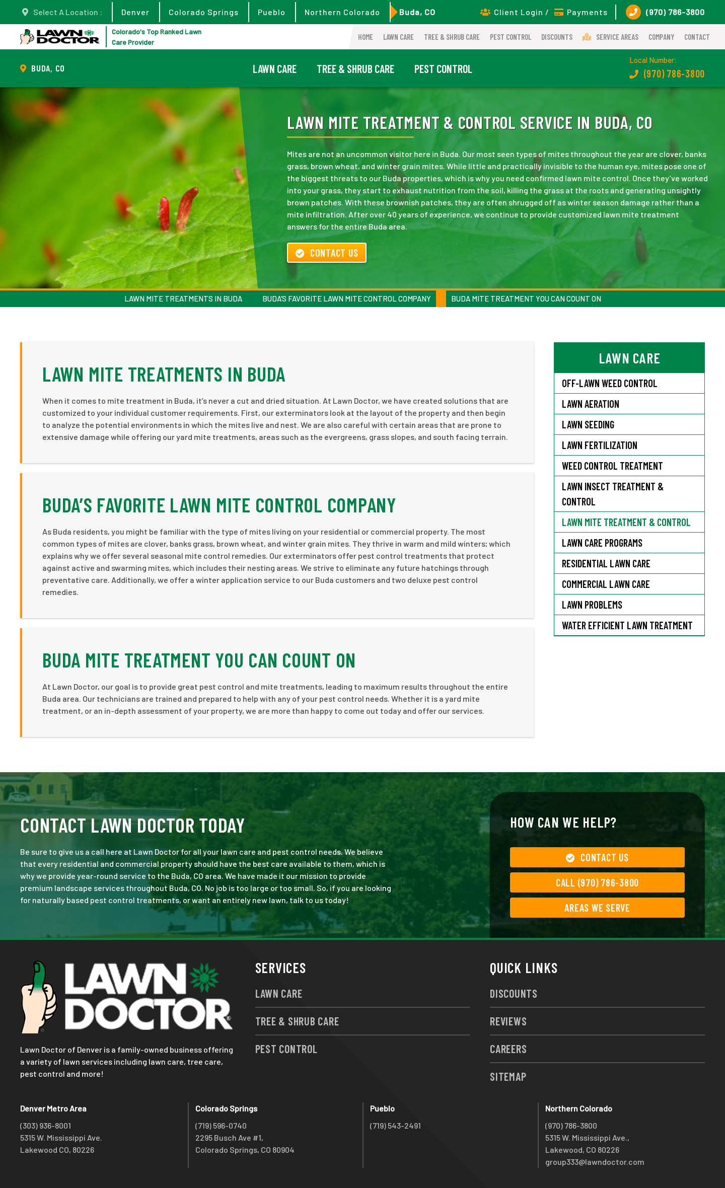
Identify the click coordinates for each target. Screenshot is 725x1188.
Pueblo (271, 12)
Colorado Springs (204, 12)
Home (365, 36)
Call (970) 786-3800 (597, 882)
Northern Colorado (342, 12)
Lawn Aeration (591, 404)
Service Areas (610, 36)
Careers (508, 1048)
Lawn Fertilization (599, 445)
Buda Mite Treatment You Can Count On (526, 298)
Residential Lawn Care (606, 563)
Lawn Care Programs (602, 543)
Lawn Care (398, 36)
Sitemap (508, 1076)
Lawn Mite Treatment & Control (626, 522)
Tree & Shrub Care (452, 36)
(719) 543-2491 (395, 1125)
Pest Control (510, 36)
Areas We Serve (597, 908)
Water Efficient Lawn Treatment (627, 625)
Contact (697, 36)
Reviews (508, 1020)
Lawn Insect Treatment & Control (613, 493)
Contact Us (327, 253)
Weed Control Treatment (612, 466)
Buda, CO (417, 12)
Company (661, 36)
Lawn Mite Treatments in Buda (183, 298)
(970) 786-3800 (665, 12)
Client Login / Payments (544, 12)
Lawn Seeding (588, 424)
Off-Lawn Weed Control (610, 383)
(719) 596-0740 (221, 1125)
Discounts (556, 36)
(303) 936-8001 (45, 1125)
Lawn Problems (592, 605)
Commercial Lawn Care (606, 584)
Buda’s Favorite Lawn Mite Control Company (346, 298)
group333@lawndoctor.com (594, 1161)
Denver (135, 12)
